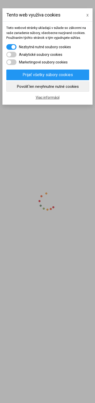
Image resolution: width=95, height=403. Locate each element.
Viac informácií (48, 97)
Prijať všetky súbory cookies (48, 74)
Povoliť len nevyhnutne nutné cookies (48, 86)
